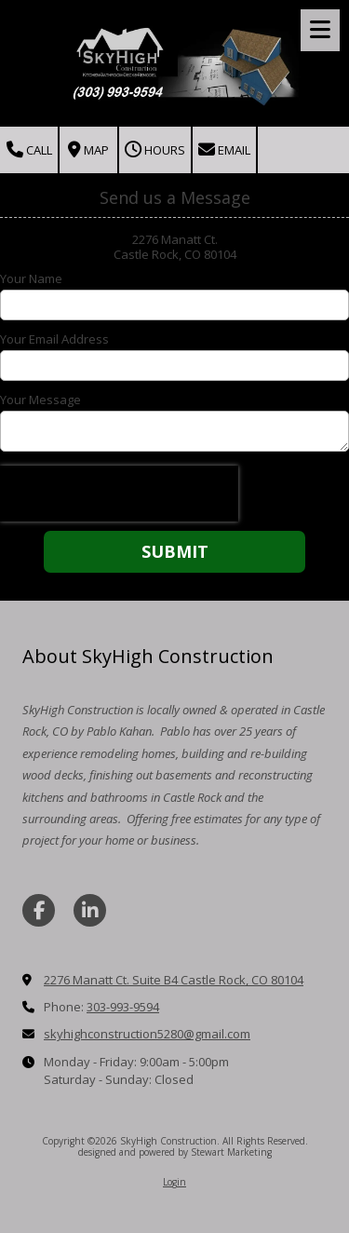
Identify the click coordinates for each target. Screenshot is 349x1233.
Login (174, 1181)
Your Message (40, 399)
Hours (155, 150)
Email (224, 150)
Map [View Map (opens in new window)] (88, 150)
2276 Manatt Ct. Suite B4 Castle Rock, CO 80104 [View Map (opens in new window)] (173, 979)
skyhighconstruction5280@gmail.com (147, 1033)
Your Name (31, 278)
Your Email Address (54, 339)
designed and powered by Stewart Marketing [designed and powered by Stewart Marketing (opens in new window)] (175, 1151)
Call (29, 150)
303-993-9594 (123, 1006)
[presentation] (119, 494)
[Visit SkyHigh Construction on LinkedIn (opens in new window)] (90, 910)
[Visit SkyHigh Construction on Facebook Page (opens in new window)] (38, 910)
